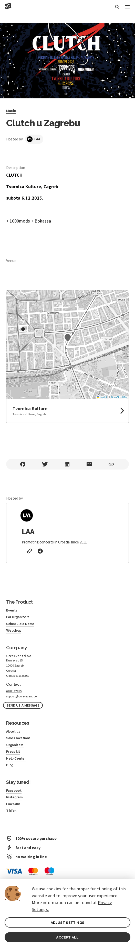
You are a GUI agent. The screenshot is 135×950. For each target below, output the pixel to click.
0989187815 (14, 691)
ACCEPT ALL (67, 937)
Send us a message (23, 705)
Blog (9, 765)
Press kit (13, 751)
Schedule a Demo (20, 624)
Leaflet (102, 397)
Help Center (16, 758)
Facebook (14, 790)
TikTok (11, 811)
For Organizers (17, 617)
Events (11, 610)
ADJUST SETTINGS (67, 922)
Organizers (15, 745)
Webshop (13, 630)
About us (13, 731)
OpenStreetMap (119, 397)
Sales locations (18, 738)
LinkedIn (13, 804)
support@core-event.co (21, 696)
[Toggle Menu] (127, 7)
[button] (67, 338)
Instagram (14, 797)
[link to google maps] (67, 411)
